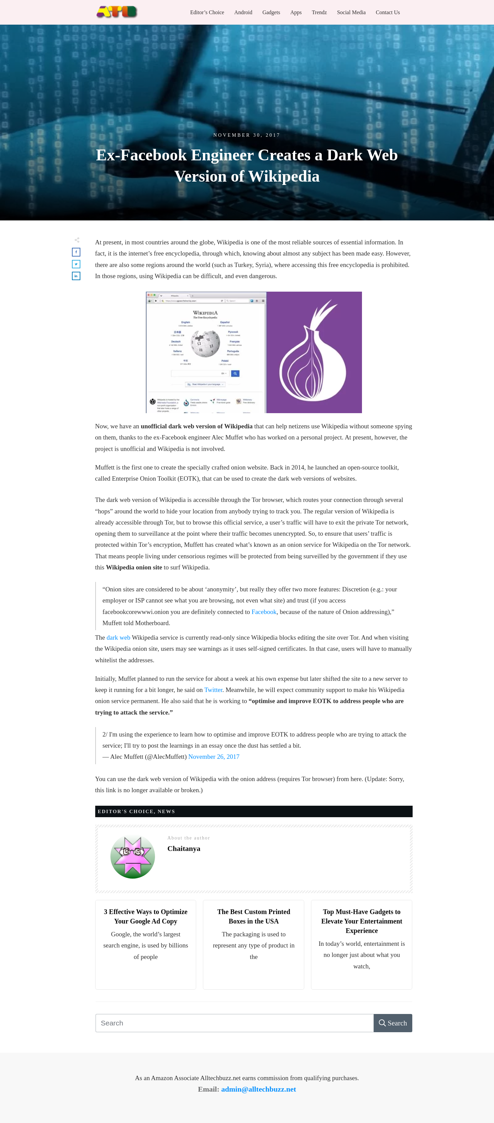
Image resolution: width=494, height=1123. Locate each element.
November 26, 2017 (213, 756)
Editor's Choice (126, 811)
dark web (118, 637)
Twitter (213, 689)
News (166, 811)
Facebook (264, 611)
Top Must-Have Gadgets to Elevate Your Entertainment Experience (361, 921)
